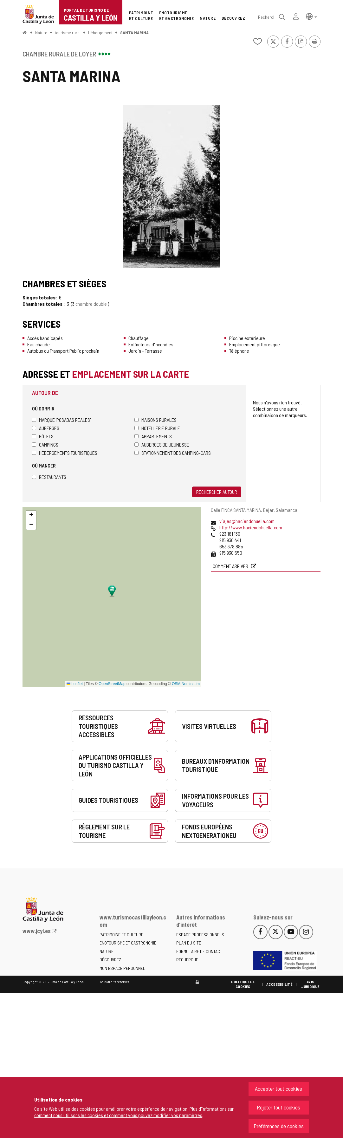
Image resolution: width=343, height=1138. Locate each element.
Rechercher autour (216, 492)
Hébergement (100, 32)
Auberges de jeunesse (161, 444)
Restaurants (49, 477)
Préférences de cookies (279, 1125)
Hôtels (43, 436)
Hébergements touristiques (64, 453)
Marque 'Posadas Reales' (61, 420)
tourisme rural (68, 32)
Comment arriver (231, 566)
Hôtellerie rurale (157, 428)
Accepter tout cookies (278, 1088)
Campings (45, 444)
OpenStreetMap (112, 684)
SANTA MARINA (134, 32)
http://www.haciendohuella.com (250, 527)
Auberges (45, 428)
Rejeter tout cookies (278, 1107)
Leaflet (75, 684)
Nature (41, 32)
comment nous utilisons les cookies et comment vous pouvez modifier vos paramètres (118, 1115)
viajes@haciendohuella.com (247, 521)
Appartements (153, 436)
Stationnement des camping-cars (172, 453)
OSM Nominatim (186, 684)
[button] (311, 16)
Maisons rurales (155, 420)
